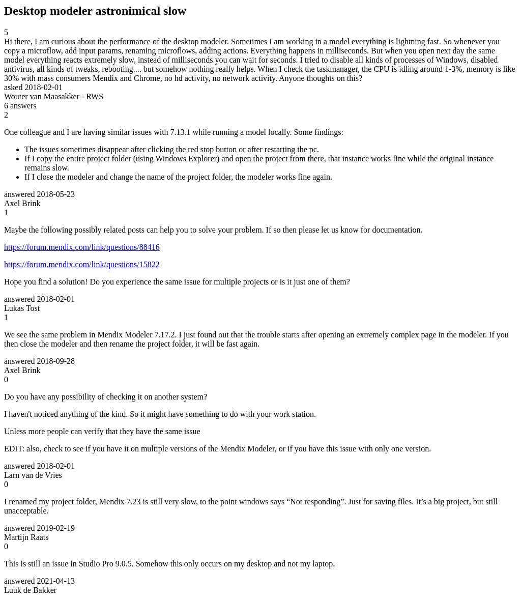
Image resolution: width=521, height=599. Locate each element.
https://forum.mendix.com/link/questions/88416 (82, 247)
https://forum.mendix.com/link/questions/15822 (82, 264)
